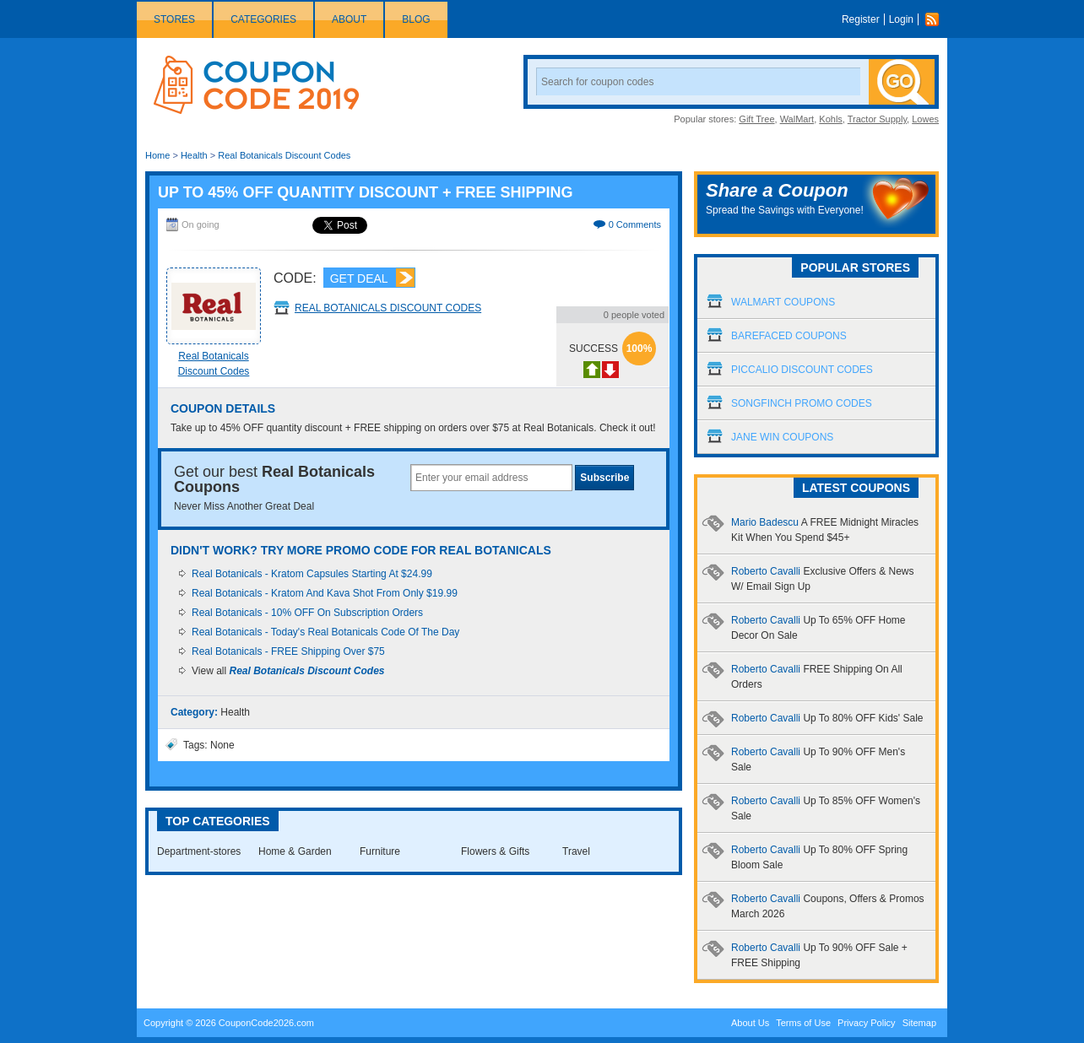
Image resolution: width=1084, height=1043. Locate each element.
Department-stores (199, 851)
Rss (936, 19)
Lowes (925, 119)
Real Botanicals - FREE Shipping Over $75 (288, 651)
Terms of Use (803, 1023)
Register (861, 19)
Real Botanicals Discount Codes (284, 155)
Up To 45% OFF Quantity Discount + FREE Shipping (365, 192)
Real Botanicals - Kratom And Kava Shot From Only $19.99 (325, 593)
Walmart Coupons (783, 302)
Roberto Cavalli (827, 718)
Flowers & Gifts (495, 851)
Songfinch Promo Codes (801, 403)
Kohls (831, 119)
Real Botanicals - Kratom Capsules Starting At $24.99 (312, 574)
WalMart (797, 119)
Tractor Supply (877, 119)
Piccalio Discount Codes (802, 370)
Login (901, 19)
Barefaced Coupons (789, 336)
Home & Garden (295, 851)
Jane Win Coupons (782, 437)
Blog (416, 19)
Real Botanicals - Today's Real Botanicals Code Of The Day (325, 632)
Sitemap (919, 1023)
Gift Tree (756, 119)
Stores (174, 19)
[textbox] (491, 477)
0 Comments (635, 224)
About (349, 19)
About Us (750, 1023)
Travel (576, 851)
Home (157, 155)
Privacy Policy (866, 1023)
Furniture (380, 851)
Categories (263, 19)
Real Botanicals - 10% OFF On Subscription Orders (307, 613)
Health (194, 155)
